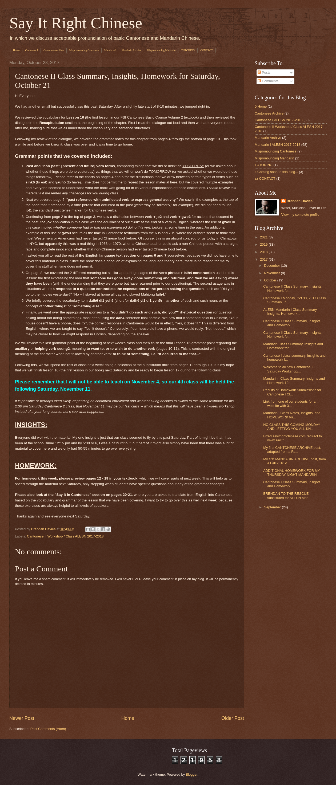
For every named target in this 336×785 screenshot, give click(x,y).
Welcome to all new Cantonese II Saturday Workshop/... (288, 369)
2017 (264, 259)
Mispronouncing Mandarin (161, 50)
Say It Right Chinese (75, 23)
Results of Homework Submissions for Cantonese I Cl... (292, 392)
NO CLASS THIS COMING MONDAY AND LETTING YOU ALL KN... (291, 427)
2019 (264, 244)
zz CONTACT (265, 178)
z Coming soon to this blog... (276, 172)
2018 (264, 252)
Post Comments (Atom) (48, 729)
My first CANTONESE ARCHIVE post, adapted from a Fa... (292, 450)
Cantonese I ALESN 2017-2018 (279, 120)
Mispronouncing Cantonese (84, 50)
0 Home (261, 106)
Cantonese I (31, 50)
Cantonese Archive (53, 50)
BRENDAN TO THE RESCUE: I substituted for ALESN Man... (287, 496)
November (272, 273)
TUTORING (188, 50)
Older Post (232, 718)
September (273, 507)
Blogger (192, 774)
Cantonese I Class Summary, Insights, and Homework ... (292, 323)
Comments (268, 81)
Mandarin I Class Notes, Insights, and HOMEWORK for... (291, 415)
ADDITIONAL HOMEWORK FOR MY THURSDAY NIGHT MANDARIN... (291, 473)
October (270, 280)
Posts (264, 72)
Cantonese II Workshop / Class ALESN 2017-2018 (65, 536)
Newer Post (21, 718)
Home (16, 50)
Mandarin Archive (131, 50)
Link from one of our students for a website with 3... (289, 403)
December (272, 266)
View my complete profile (300, 215)
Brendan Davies (300, 201)
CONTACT (206, 50)
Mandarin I (110, 50)
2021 (264, 237)
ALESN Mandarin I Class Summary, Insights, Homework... (290, 312)
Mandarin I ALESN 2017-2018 (277, 145)
